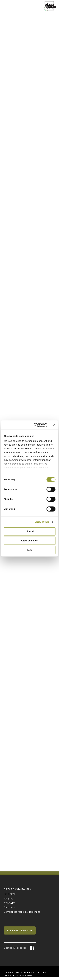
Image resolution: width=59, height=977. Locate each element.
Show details (42, 521)
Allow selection (29, 540)
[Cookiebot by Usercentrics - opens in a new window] (35, 425)
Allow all (29, 531)
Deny (29, 550)
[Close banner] (54, 425)
